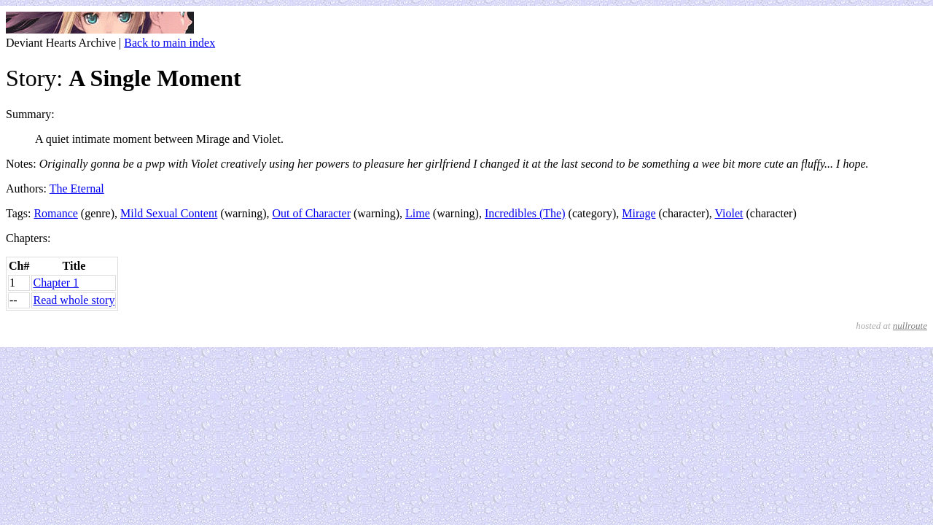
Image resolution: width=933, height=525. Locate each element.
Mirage (638, 213)
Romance (55, 213)
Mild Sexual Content (168, 213)
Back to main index (169, 42)
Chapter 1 (56, 282)
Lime (417, 213)
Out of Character (311, 213)
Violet (728, 213)
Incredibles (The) (525, 213)
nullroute (910, 325)
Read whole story (73, 300)
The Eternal (77, 188)
